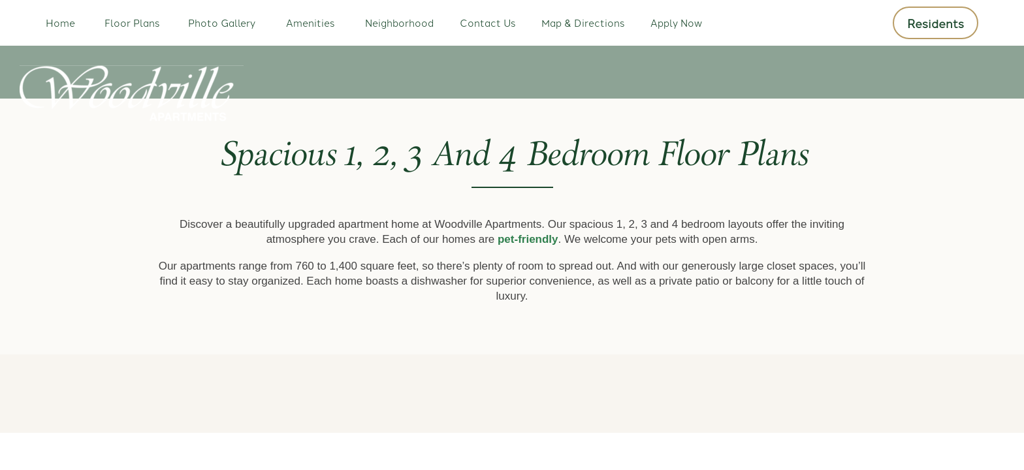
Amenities (310, 22)
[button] (935, 23)
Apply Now (676, 22)
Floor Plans (131, 22)
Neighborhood (399, 22)
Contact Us (487, 22)
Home (60, 22)
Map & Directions (582, 22)
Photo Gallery (221, 22)
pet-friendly (528, 239)
